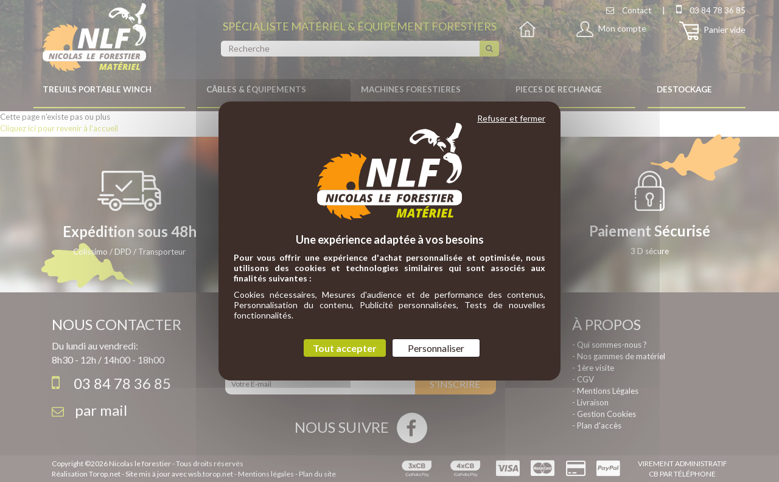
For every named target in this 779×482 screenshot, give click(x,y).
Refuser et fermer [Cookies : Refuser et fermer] (511, 118)
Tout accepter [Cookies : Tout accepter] (345, 348)
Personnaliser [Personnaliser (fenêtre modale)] (436, 348)
